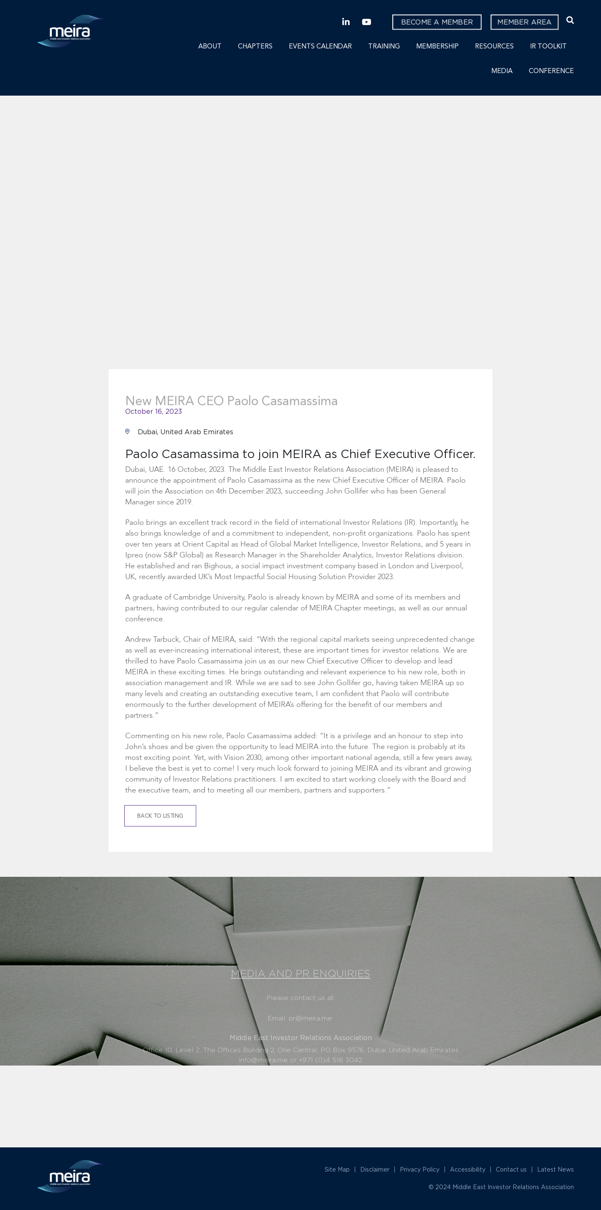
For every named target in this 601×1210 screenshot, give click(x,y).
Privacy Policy (419, 1169)
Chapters (255, 46)
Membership (437, 46)
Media (502, 71)
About (210, 46)
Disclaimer (374, 1169)
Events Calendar (320, 46)
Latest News (555, 1169)
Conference (551, 71)
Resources (494, 46)
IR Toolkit (548, 46)
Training (384, 46)
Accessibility (467, 1169)
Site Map (337, 1169)
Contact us (511, 1169)
